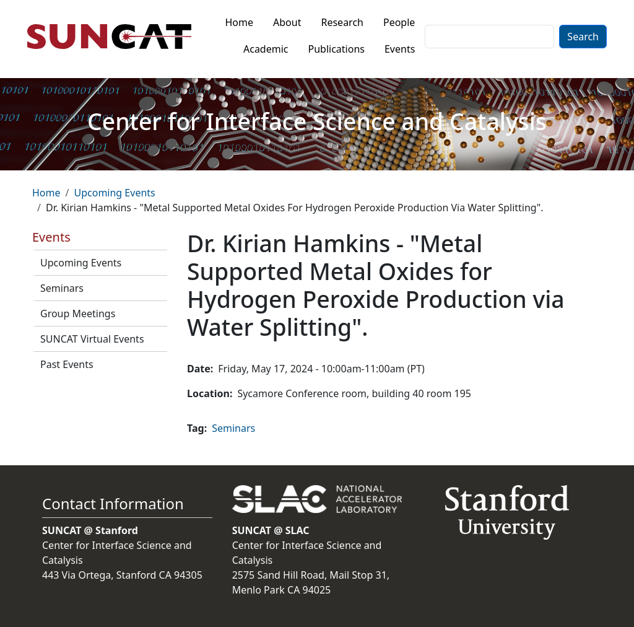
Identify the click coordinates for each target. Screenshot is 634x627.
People (399, 22)
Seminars (62, 288)
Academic (266, 49)
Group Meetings (77, 313)
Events (399, 49)
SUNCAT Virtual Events (92, 339)
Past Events (66, 364)
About (287, 22)
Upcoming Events (114, 193)
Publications (336, 49)
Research (342, 22)
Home (239, 22)
